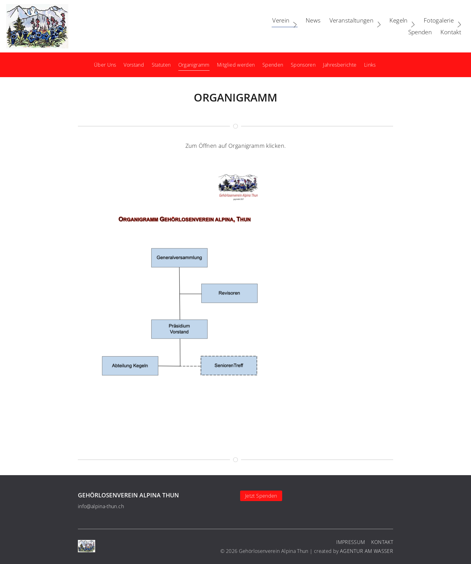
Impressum (350, 542)
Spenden (272, 64)
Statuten (161, 64)
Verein (221, 26)
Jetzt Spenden (261, 495)
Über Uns (105, 64)
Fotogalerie (379, 26)
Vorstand (134, 64)
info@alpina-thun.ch (101, 506)
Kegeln (339, 26)
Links (370, 64)
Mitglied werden (236, 64)
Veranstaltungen (291, 26)
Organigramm (194, 64)
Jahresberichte (339, 64)
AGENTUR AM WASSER (366, 551)
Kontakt (447, 26)
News (248, 26)
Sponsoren (303, 64)
